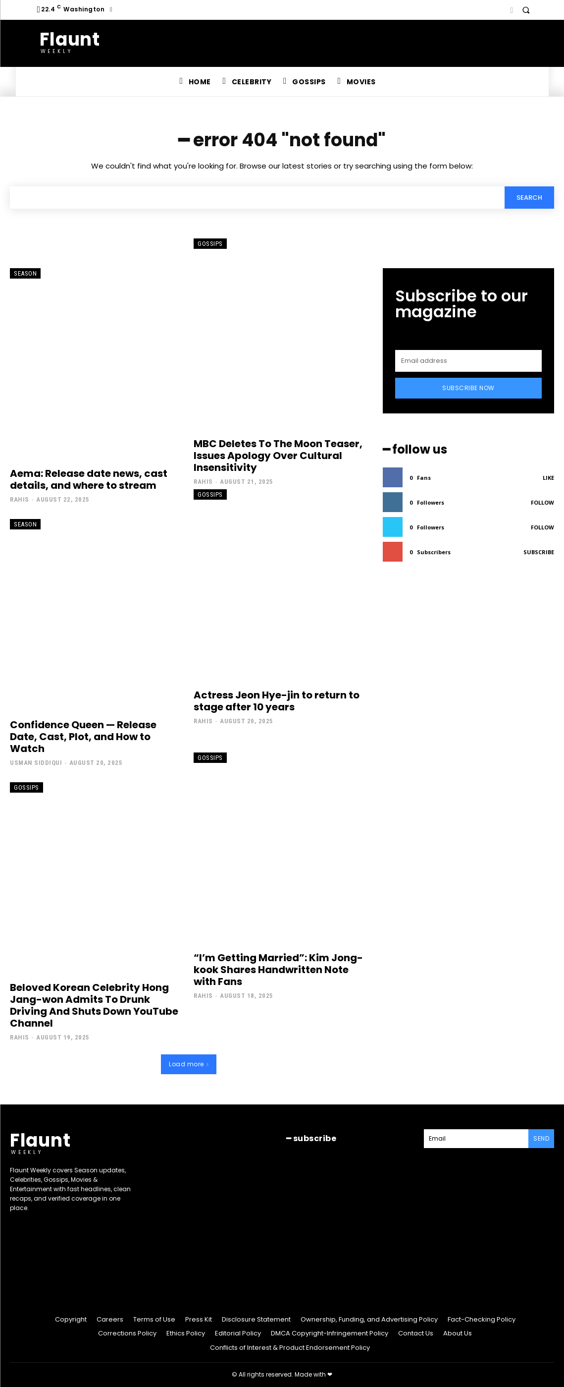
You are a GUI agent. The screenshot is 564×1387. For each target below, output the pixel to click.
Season (25, 273)
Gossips (210, 243)
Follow (542, 502)
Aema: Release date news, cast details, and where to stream (88, 479)
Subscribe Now (468, 388)
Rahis (19, 499)
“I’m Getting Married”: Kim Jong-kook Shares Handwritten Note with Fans (278, 969)
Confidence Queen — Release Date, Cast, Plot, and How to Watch (83, 736)
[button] (526, 10)
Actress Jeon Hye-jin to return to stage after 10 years (276, 701)
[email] (468, 361)
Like (548, 477)
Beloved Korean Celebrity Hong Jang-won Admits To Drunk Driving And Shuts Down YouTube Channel (94, 1005)
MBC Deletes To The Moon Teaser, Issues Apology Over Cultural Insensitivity (278, 455)
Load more (188, 1064)
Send (541, 1138)
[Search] (529, 197)
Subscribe (538, 552)
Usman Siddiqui (36, 762)
